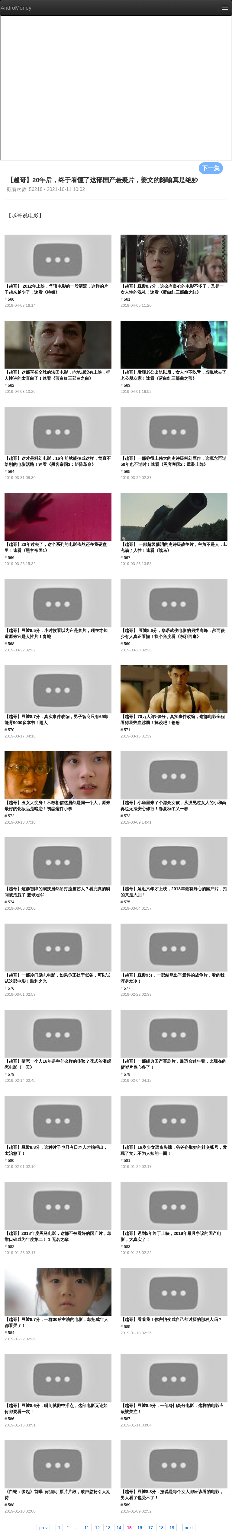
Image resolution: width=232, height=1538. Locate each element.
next (189, 1527)
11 (86, 1527)
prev (43, 1527)
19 (171, 1527)
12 (97, 1527)
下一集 (211, 168)
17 (150, 1527)
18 (161, 1527)
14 (119, 1527)
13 (108, 1527)
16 (139, 1527)
